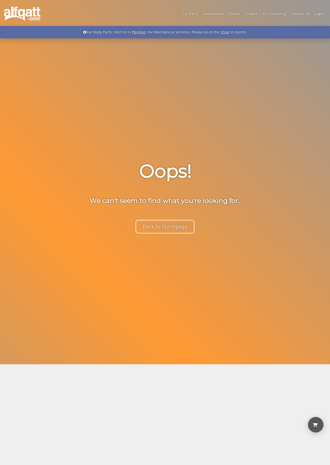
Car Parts (190, 13)
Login (319, 13)
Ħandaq (139, 32)
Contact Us (300, 13)
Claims (234, 13)
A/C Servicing (274, 13)
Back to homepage (165, 226)
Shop (225, 32)
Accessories (213, 13)
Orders (251, 13)
